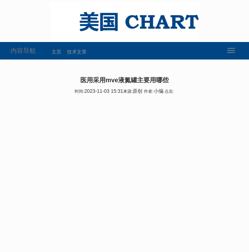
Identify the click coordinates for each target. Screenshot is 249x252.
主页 (56, 52)
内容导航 (23, 50)
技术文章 (77, 52)
